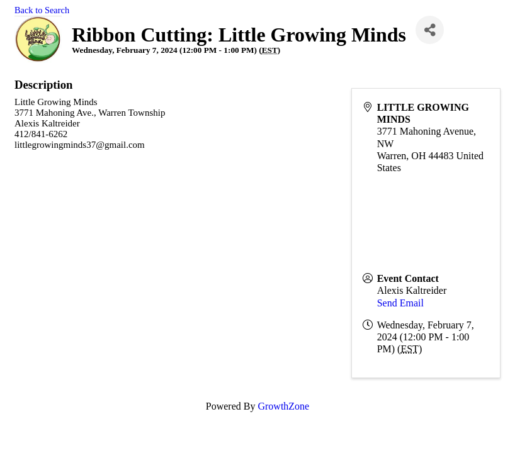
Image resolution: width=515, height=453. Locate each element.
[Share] (430, 30)
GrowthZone (283, 406)
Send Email (400, 303)
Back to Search (41, 10)
